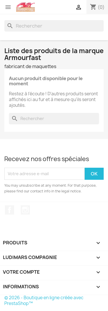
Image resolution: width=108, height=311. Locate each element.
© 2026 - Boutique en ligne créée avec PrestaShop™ (44, 300)
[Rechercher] (54, 26)
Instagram (25, 210)
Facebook (9, 210)
